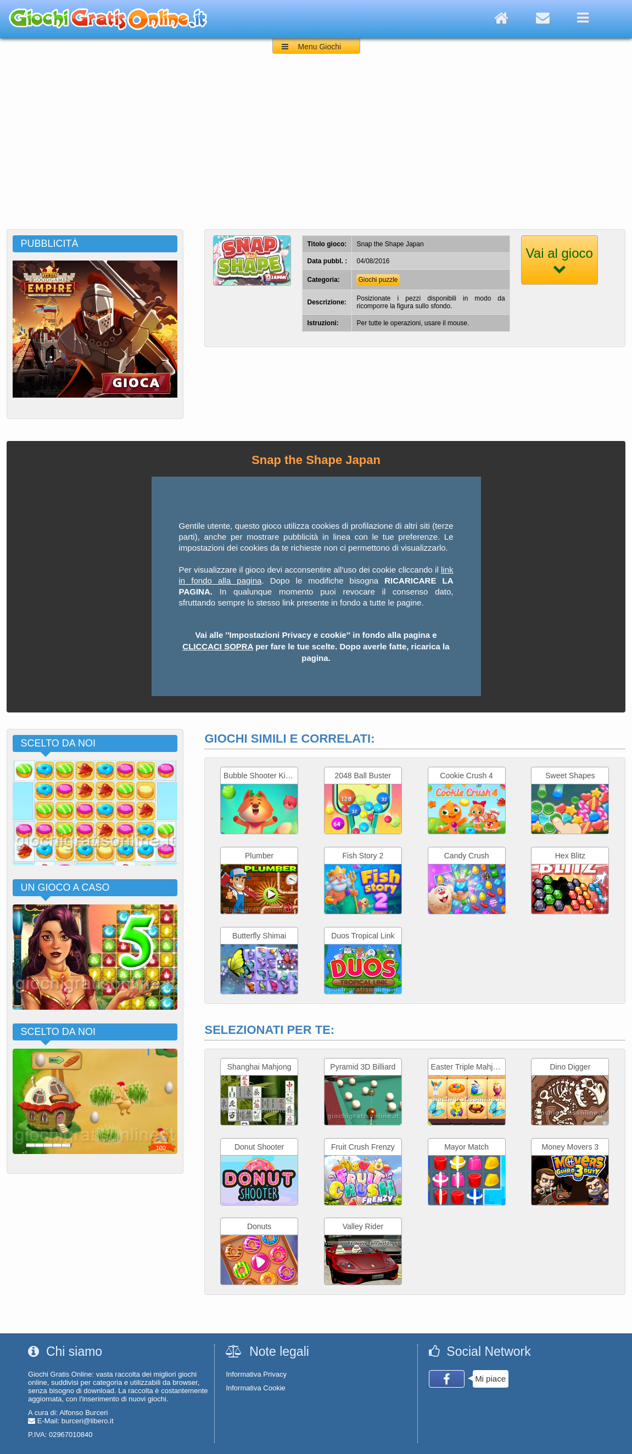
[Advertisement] (316, 147)
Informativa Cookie (255, 1388)
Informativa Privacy (256, 1374)
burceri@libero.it (87, 1421)
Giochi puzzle (378, 280)
